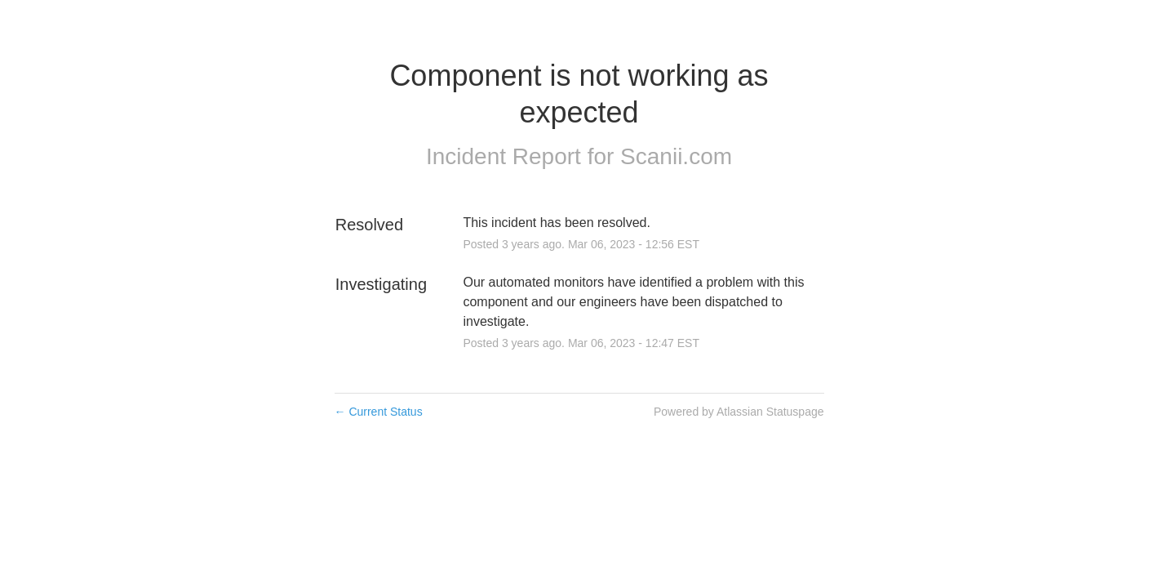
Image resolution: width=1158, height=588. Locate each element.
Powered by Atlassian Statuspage (739, 411)
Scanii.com (676, 156)
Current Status (379, 411)
